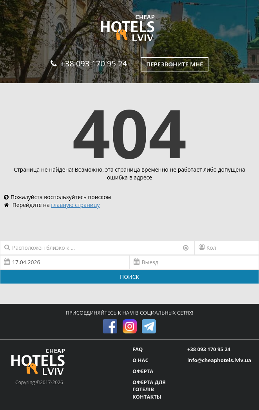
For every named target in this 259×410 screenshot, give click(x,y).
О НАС (140, 360)
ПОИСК (129, 276)
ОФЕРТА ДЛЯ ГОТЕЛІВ (149, 386)
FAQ (137, 349)
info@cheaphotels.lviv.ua (219, 360)
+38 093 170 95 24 (89, 63)
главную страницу (75, 205)
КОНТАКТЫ (146, 396)
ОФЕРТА (142, 371)
